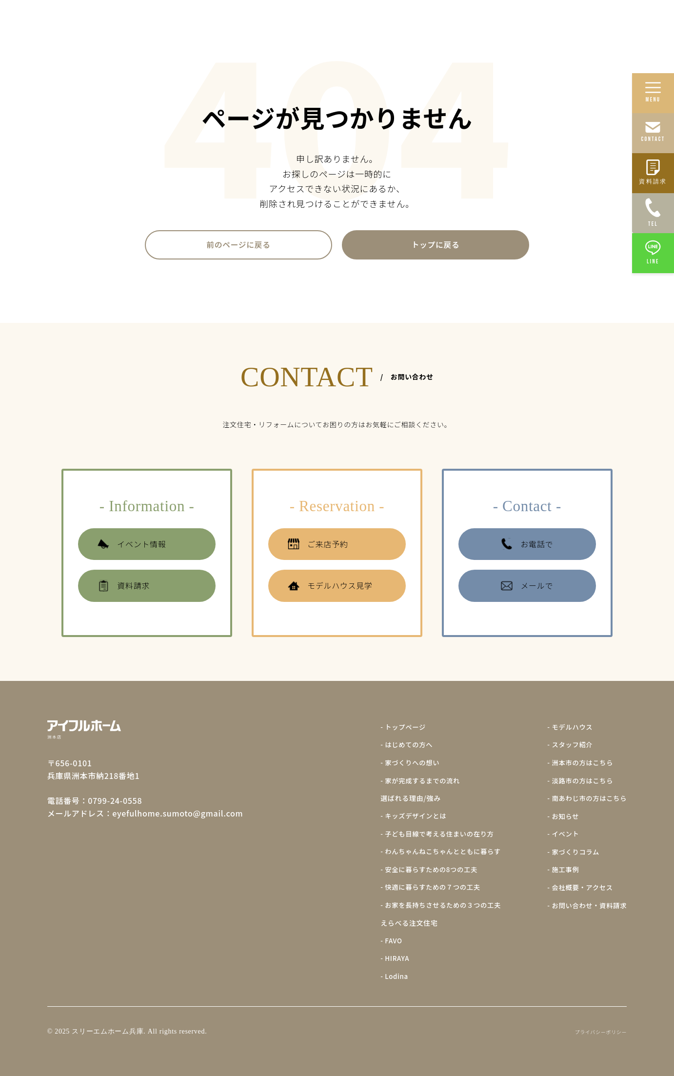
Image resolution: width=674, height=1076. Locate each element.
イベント (546, 22)
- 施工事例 (559, 871)
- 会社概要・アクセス (577, 888)
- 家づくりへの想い (401, 765)
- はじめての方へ (397, 748)
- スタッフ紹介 (567, 748)
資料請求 (124, 589)
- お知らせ (559, 818)
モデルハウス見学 (330, 589)
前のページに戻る (238, 246)
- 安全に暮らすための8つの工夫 (421, 871)
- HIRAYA (385, 958)
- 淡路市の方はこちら (578, 783)
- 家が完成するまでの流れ (412, 783)
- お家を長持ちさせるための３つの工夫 (433, 906)
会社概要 (638, 22)
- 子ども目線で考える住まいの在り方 (429, 835)
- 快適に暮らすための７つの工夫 (422, 888)
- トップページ (393, 730)
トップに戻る (435, 246)
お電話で (527, 547)
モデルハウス (592, 22)
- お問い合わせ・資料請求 (585, 906)
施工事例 (507, 22)
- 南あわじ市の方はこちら (585, 800)
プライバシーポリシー (601, 1031)
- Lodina (384, 976)
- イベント (559, 835)
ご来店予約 (318, 547)
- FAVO (381, 941)
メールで (527, 589)
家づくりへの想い (399, 22)
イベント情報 (132, 547)
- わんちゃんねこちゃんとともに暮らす (433, 853)
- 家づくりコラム (570, 853)
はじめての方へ (332, 22)
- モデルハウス (567, 730)
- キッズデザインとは (404, 818)
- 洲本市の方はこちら (578, 765)
